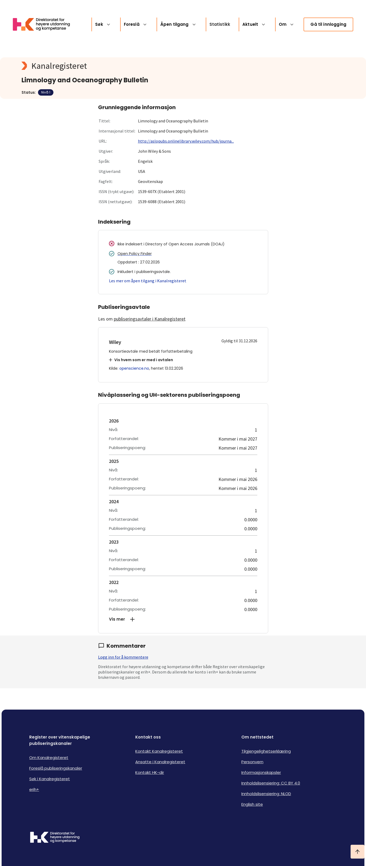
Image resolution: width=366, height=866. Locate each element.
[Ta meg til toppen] (357, 852)
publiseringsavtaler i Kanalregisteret (150, 319)
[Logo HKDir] (54, 838)
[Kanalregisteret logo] (128, 66)
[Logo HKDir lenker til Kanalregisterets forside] (45, 24)
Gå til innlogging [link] (328, 24)
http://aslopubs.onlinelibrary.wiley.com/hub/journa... (186, 141)
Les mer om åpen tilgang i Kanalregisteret (147, 280)
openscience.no (134, 368)
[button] (183, 619)
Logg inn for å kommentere (123, 657)
